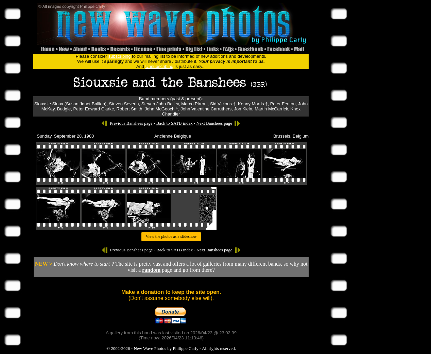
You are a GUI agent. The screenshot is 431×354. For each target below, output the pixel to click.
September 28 (68, 136)
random (151, 270)
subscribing (119, 56)
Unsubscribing (159, 66)
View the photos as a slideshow (170, 236)
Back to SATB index (174, 123)
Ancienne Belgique (172, 136)
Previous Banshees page (131, 123)
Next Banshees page (214, 123)
